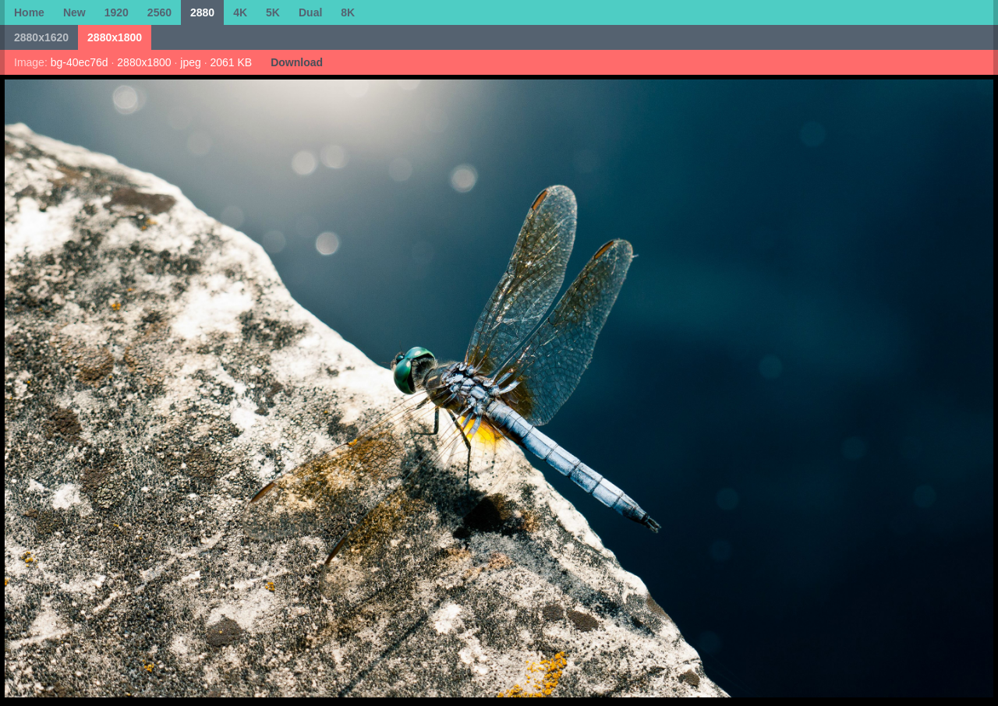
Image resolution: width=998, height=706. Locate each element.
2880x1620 (41, 37)
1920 (116, 12)
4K (240, 12)
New (74, 12)
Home (29, 12)
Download (297, 62)
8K (348, 12)
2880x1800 (114, 37)
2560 (159, 12)
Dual (310, 12)
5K (273, 12)
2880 (202, 12)
